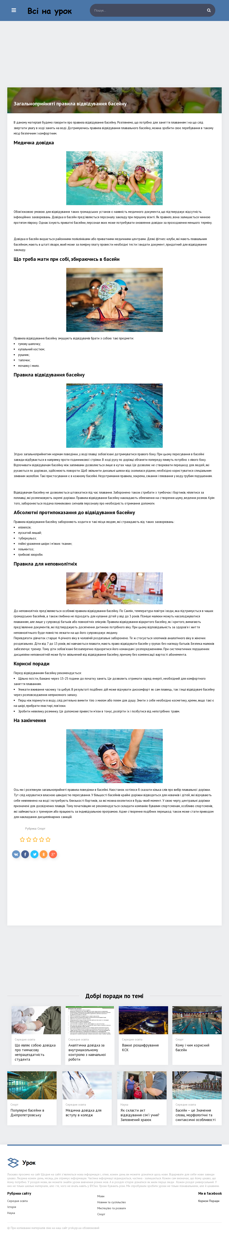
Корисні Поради (208, 1201)
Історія (11, 1207)
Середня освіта (17, 1201)
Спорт (41, 828)
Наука (11, 1213)
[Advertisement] (114, 57)
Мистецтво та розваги (111, 1208)
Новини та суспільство (111, 1202)
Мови (100, 1196)
